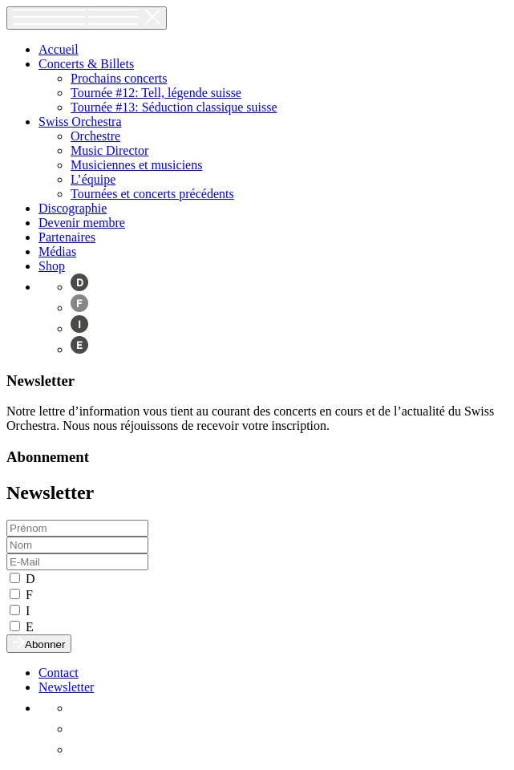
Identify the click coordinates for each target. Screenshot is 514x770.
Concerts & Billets (86, 64)
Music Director (109, 150)
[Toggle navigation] (86, 18)
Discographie (72, 208)
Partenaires (66, 237)
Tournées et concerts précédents (152, 194)
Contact (58, 672)
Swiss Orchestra (80, 121)
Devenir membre (81, 222)
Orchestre (95, 136)
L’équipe (93, 179)
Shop (51, 266)
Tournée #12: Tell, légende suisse (156, 92)
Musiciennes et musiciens (136, 165)
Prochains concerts (119, 78)
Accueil (58, 49)
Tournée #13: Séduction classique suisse (174, 107)
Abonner (39, 643)
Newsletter (66, 687)
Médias (57, 251)
